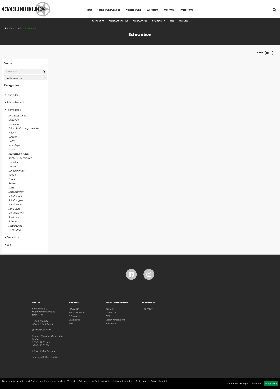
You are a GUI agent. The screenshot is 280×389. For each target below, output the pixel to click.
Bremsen (13, 124)
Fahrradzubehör (118, 21)
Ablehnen (257, 383)
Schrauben (30, 28)
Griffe (11, 141)
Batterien (13, 119)
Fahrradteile (140, 21)
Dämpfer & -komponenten (23, 128)
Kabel (11, 149)
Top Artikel (147, 308)
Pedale (12, 179)
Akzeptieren (271, 383)
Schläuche (14, 208)
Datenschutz (112, 312)
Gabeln (12, 136)
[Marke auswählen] (25, 77)
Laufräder (14, 162)
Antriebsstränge (17, 115)
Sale (172, 21)
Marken (183, 21)
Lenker (12, 166)
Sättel (11, 187)
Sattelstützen (15, 191)
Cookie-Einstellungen (237, 383)
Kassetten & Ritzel (18, 153)
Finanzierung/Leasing (109, 9)
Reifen (11, 183)
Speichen (13, 217)
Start (89, 9)
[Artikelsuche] (274, 10)
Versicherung (134, 9)
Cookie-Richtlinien (160, 381)
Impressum (111, 323)
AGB (108, 316)
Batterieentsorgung (115, 319)
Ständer (12, 221)
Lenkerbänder (16, 170)
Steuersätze (15, 225)
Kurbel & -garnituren (20, 158)
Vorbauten (14, 230)
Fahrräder (98, 21)
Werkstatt (153, 9)
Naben (12, 175)
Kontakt (109, 308)
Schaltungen (15, 200)
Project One (186, 9)
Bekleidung (158, 21)
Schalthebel (15, 196)
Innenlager (14, 145)
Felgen (12, 132)
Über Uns (170, 9)
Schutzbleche (16, 213)
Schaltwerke (15, 204)
